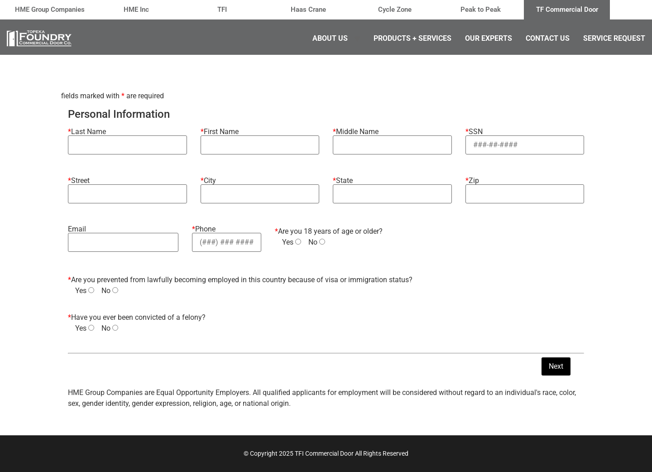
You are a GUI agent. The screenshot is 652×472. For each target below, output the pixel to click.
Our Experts (488, 38)
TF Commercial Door (567, 9)
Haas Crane (308, 9)
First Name (260, 138)
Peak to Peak (480, 9)
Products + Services (412, 38)
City (260, 187)
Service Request (614, 38)
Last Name (127, 138)
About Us (330, 38)
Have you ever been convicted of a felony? (137, 317)
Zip (525, 187)
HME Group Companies (50, 9)
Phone (226, 236)
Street (127, 187)
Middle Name (392, 138)
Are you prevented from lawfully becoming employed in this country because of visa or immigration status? (240, 280)
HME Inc (136, 9)
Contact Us (548, 38)
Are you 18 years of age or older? (329, 231)
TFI (222, 9)
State (392, 187)
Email (123, 236)
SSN (525, 138)
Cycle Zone (395, 9)
